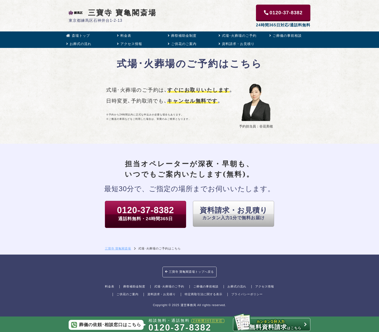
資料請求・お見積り (237, 44)
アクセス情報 (129, 44)
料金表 (124, 36)
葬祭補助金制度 (182, 36)
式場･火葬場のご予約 (237, 36)
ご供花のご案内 (182, 44)
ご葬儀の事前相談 (285, 36)
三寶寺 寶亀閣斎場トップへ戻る (189, 271)
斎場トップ (78, 36)
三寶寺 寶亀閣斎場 (113, 12)
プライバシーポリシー (247, 294)
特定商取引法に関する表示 (203, 294)
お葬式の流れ (78, 44)
